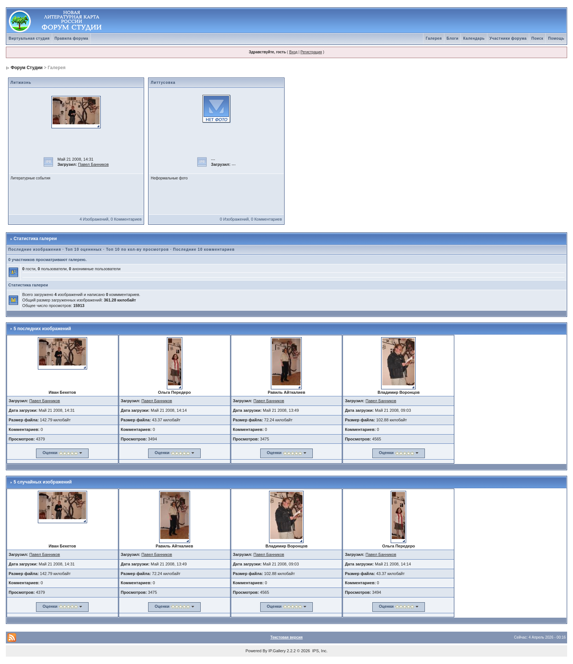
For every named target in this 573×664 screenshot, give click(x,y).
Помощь (556, 38)
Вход (293, 52)
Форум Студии (27, 67)
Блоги (452, 38)
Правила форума (71, 38)
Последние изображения (34, 249)
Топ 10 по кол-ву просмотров (137, 249)
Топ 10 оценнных (83, 249)
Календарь (473, 38)
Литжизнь (21, 83)
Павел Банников (93, 164)
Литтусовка (163, 83)
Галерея (434, 38)
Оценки (50, 452)
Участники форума (508, 38)
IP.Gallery (277, 651)
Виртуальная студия (29, 38)
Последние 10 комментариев (204, 249)
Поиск (537, 38)
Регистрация (311, 52)
